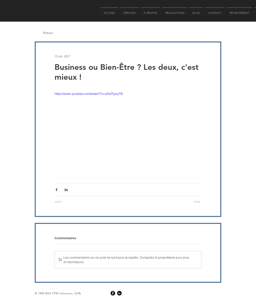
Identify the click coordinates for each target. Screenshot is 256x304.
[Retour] (49, 33)
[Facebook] (113, 293)
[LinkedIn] (119, 293)
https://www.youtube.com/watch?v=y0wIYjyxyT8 (89, 94)
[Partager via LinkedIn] (66, 190)
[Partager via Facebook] (56, 190)
